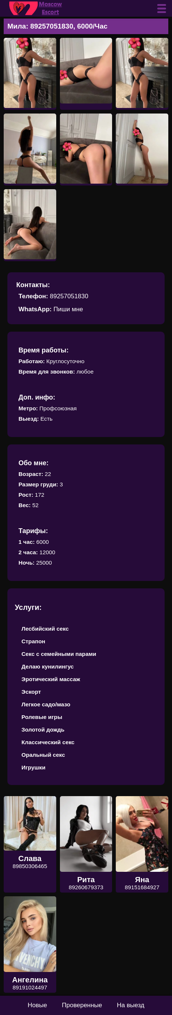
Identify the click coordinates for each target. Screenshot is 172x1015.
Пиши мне (68, 309)
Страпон (33, 641)
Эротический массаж (50, 679)
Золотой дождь (42, 729)
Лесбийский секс (45, 628)
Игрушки (33, 767)
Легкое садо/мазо (45, 704)
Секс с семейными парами (58, 654)
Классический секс (47, 742)
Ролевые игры (41, 717)
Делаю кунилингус (47, 666)
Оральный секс (43, 755)
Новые (37, 1005)
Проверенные (82, 1005)
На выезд (130, 1005)
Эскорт (31, 692)
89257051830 (69, 296)
